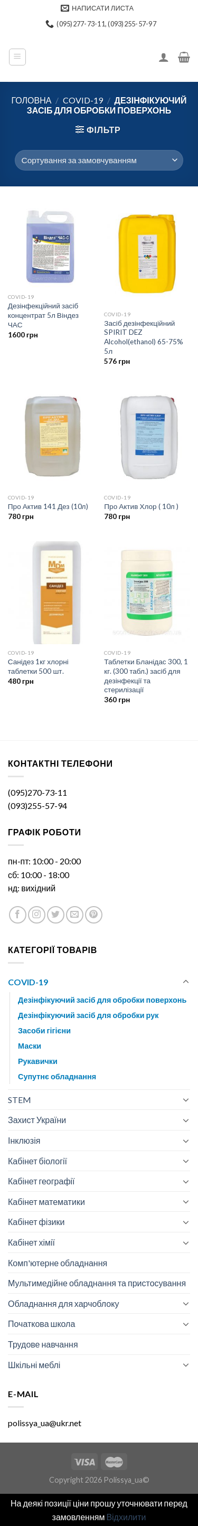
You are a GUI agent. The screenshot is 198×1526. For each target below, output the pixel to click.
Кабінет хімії (31, 1242)
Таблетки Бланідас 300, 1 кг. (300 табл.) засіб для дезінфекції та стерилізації (145, 675)
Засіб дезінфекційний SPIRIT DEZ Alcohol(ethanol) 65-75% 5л (143, 337)
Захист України (37, 1120)
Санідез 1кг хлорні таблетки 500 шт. (38, 666)
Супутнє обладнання (57, 1076)
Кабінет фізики (36, 1222)
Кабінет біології (37, 1161)
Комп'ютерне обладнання (57, 1263)
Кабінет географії (41, 1181)
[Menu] (17, 57)
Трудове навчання (43, 1344)
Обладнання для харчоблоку (63, 1303)
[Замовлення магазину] (99, 160)
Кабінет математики (46, 1202)
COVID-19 (83, 100)
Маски (29, 1045)
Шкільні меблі (34, 1365)
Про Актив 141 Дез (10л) (48, 506)
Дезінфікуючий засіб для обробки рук (88, 1015)
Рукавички (38, 1061)
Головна (32, 100)
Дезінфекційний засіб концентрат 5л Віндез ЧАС (43, 315)
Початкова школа (41, 1323)
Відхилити (126, 1517)
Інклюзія (24, 1140)
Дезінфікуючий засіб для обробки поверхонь (102, 999)
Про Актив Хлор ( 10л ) (141, 506)
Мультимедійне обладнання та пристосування (97, 1283)
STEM (19, 1100)
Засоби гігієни (44, 1030)
